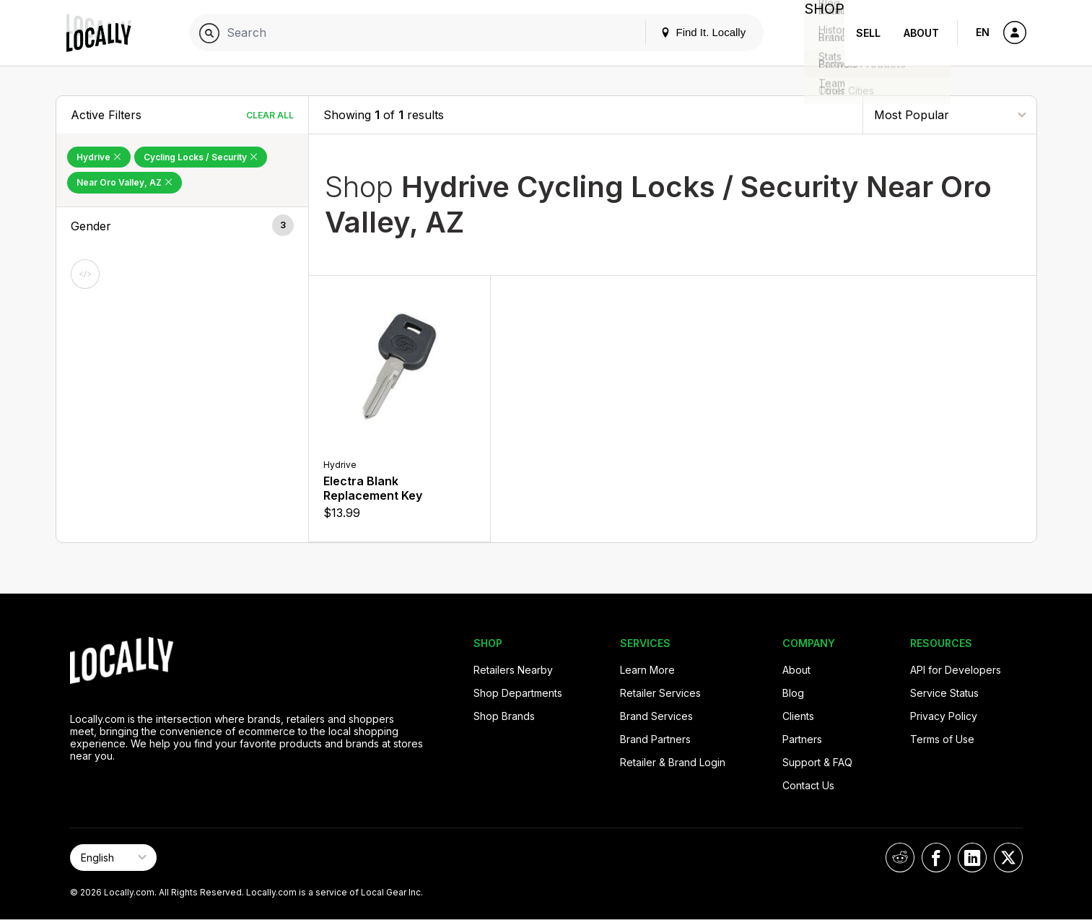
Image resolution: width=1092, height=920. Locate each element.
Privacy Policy (943, 716)
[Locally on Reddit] (900, 857)
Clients (798, 716)
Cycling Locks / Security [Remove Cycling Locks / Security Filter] (201, 157)
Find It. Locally (691, 32)
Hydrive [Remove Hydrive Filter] (99, 157)
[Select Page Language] (113, 857)
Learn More (647, 670)
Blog (793, 693)
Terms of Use (942, 739)
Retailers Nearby (513, 670)
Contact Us (808, 785)
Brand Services (656, 716)
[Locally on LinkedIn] (972, 857)
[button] (182, 226)
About (921, 33)
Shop (818, 33)
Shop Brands (504, 716)
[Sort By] (949, 114)
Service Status (944, 693)
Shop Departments (517, 693)
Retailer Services (660, 693)
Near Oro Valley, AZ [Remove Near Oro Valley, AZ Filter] (124, 182)
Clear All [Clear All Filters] (270, 115)
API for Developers (955, 670)
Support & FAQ (817, 762)
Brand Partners (655, 739)
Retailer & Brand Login (672, 762)
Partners (802, 739)
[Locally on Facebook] (936, 857)
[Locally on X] (1008, 857)
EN (983, 32)
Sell (868, 33)
